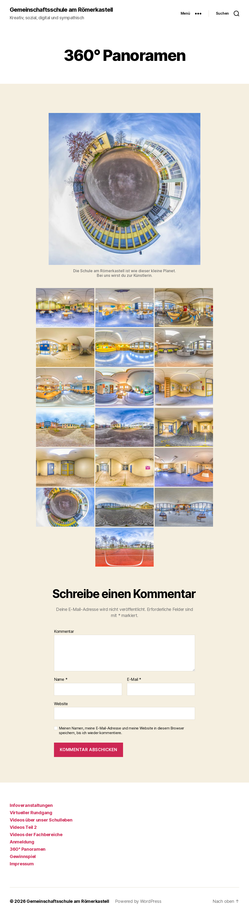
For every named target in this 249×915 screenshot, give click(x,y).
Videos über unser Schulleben (41, 819)
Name (60, 679)
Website (61, 703)
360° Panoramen (27, 849)
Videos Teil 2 (23, 827)
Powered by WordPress (138, 901)
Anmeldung (22, 841)
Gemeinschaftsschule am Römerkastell (61, 10)
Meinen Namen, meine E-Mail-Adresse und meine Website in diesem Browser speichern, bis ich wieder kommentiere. (121, 730)
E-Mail (134, 679)
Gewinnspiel (23, 856)
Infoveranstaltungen (31, 805)
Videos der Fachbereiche (36, 834)
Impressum (22, 863)
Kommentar (64, 631)
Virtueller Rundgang (31, 812)
